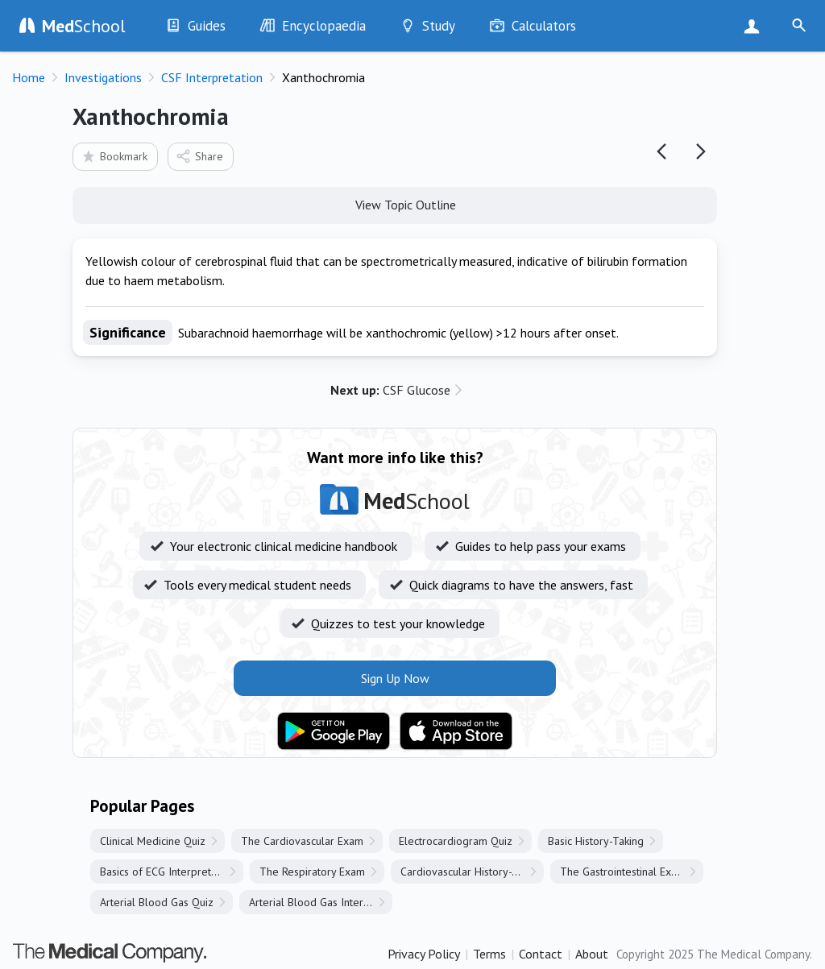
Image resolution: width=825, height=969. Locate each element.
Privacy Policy (424, 954)
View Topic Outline (395, 204)
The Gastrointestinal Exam (623, 871)
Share (199, 155)
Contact (540, 954)
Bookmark (114, 155)
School (84, 25)
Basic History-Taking (596, 841)
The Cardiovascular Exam (302, 841)
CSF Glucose (390, 390)
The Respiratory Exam (312, 871)
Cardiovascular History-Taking (471, 871)
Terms (489, 954)
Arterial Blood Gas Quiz (157, 902)
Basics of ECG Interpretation (167, 871)
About (591, 954)
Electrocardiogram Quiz (455, 841)
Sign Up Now (755, 26)
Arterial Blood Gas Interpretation (320, 902)
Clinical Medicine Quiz (152, 841)
